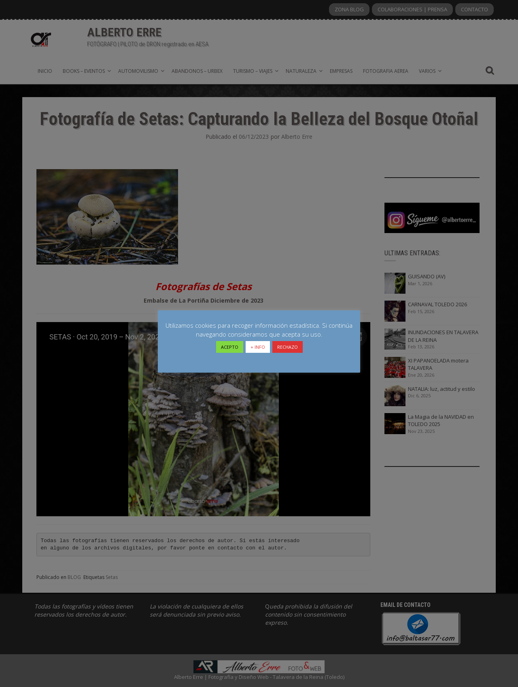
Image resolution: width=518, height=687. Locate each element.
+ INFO (258, 347)
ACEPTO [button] (229, 347)
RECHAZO (287, 347)
